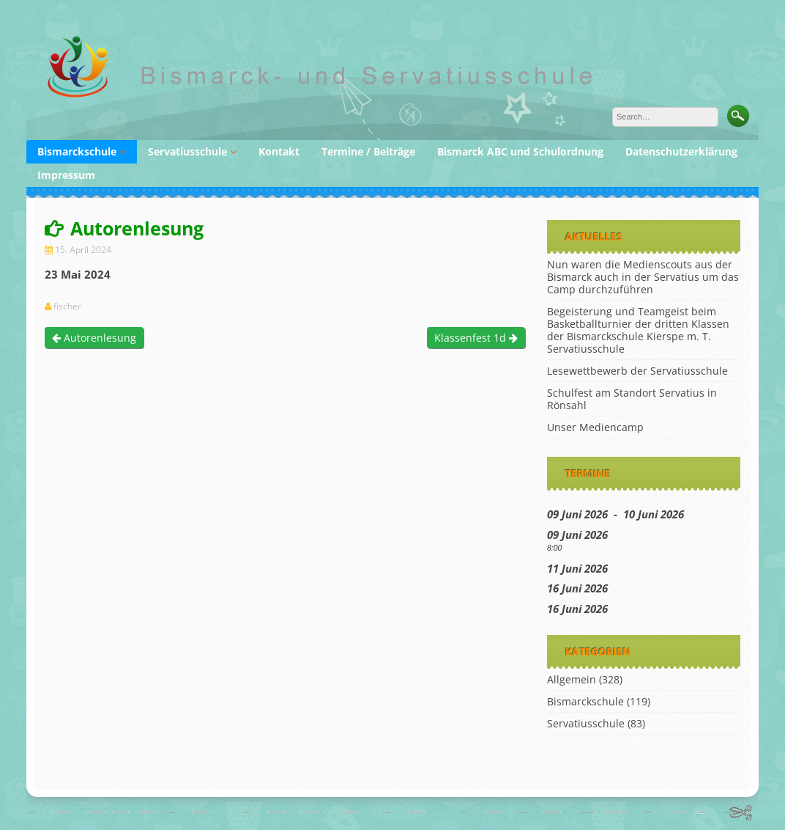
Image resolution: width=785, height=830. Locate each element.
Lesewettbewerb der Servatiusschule (637, 371)
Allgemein (571, 679)
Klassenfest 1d (476, 338)
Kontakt (279, 151)
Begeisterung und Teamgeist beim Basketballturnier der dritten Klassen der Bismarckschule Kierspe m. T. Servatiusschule (638, 330)
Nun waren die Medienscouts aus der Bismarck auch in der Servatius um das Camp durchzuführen (643, 276)
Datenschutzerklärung (681, 151)
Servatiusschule (187, 151)
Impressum (66, 175)
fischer (67, 306)
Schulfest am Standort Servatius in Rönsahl (632, 399)
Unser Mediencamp (595, 427)
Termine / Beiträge (368, 151)
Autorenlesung (94, 338)
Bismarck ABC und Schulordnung (520, 151)
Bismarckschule (76, 151)
